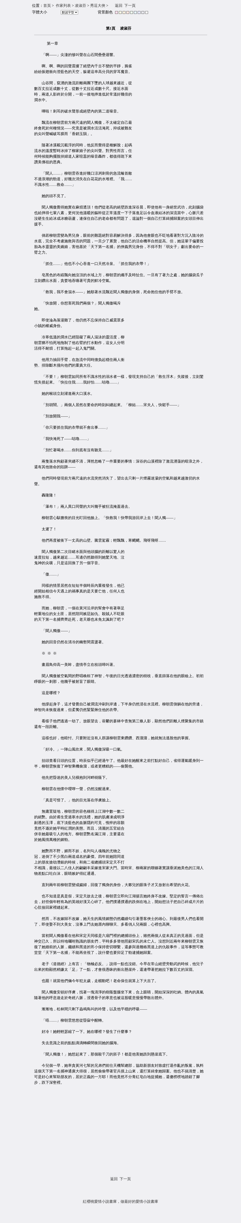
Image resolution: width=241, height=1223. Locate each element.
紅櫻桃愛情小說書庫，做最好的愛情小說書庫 (120, 1201)
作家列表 (63, 6)
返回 (118, 6)
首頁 (47, 6)
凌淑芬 (80, 6)
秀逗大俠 (97, 6)
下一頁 (130, 6)
